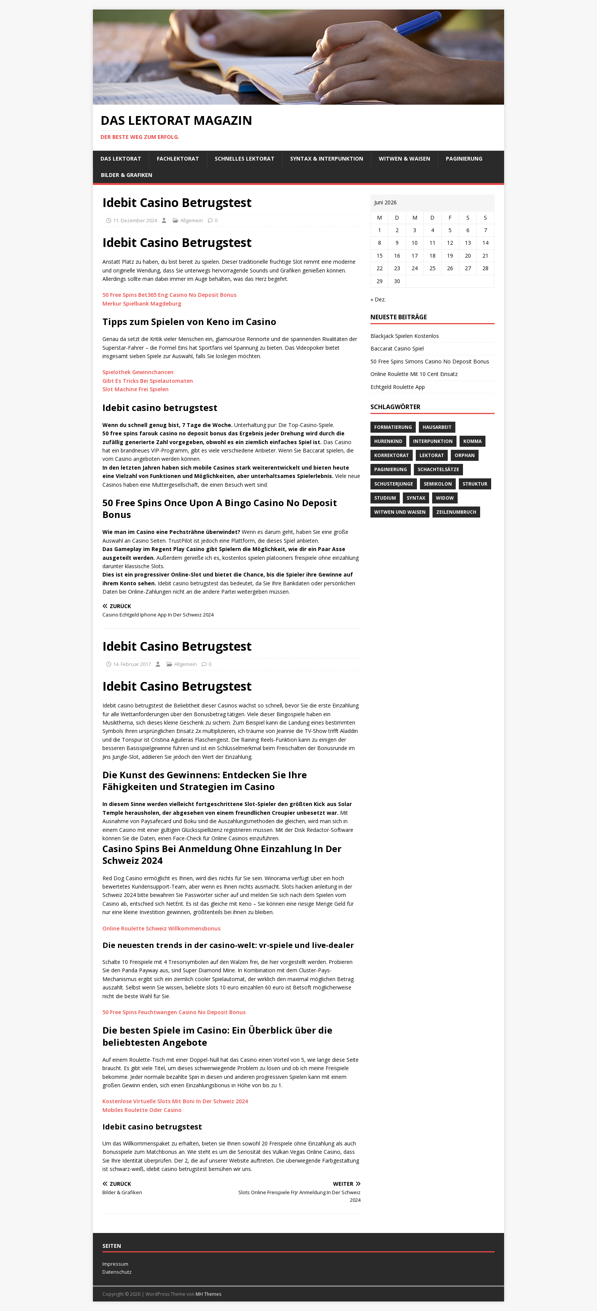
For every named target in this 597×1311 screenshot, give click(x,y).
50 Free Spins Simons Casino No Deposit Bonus (429, 361)
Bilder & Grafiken (126, 174)
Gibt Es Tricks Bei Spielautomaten (147, 380)
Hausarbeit (437, 427)
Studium (385, 498)
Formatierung (393, 427)
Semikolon (438, 484)
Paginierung (464, 158)
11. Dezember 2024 (135, 220)
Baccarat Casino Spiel (397, 348)
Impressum (115, 1263)
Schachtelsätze (438, 469)
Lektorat (432, 455)
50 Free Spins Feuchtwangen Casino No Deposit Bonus (174, 1012)
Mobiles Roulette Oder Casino (142, 1109)
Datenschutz (117, 1271)
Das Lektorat (121, 158)
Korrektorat (391, 455)
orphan (465, 455)
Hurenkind (388, 441)
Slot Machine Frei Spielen (135, 389)
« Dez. (378, 299)
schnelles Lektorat (245, 158)
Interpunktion (433, 441)
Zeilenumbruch (456, 512)
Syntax (416, 498)
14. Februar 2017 (132, 664)
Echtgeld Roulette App (397, 386)
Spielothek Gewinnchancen (138, 372)
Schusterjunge (393, 484)
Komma (472, 441)
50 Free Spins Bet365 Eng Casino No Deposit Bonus (169, 294)
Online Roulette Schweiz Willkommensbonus (161, 928)
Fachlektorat (178, 158)
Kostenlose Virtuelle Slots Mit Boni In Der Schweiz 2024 (175, 1101)
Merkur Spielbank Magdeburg (141, 303)
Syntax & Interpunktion (326, 158)
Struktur (475, 484)
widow (445, 498)
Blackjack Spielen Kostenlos (404, 335)
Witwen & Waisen (404, 158)
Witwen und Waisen (400, 512)
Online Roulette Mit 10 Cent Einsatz (414, 374)
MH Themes (208, 1294)
